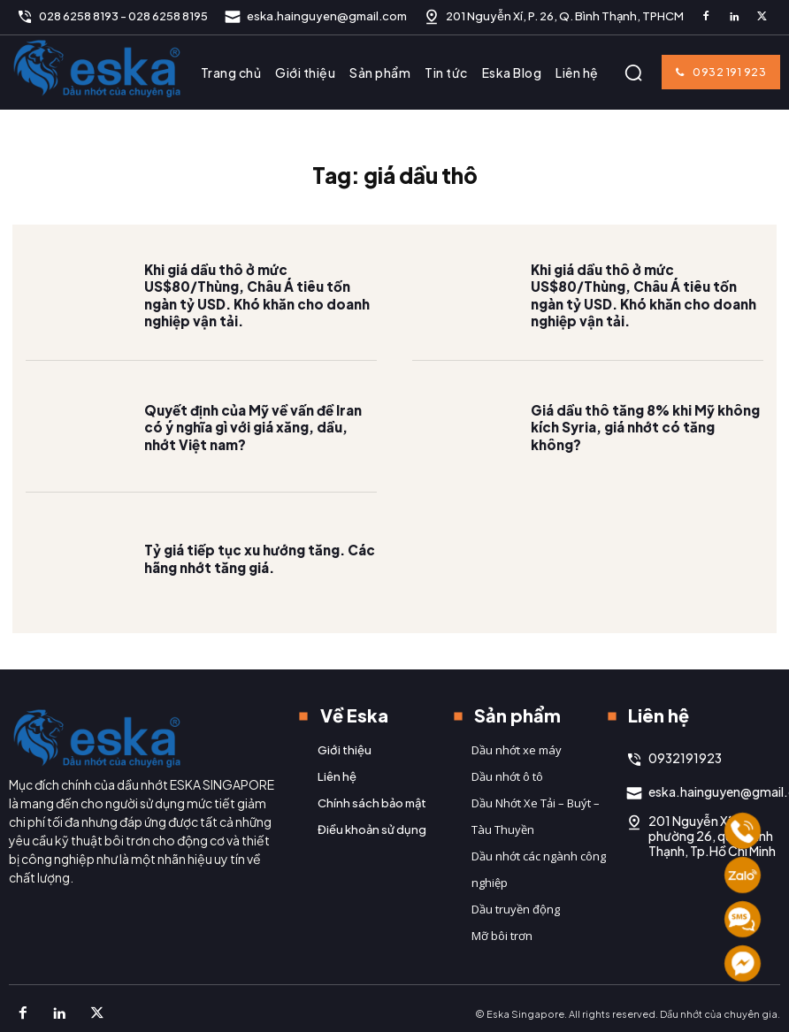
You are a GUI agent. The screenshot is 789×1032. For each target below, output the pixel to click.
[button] (633, 72)
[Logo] (97, 68)
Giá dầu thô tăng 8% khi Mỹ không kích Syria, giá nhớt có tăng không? (645, 450)
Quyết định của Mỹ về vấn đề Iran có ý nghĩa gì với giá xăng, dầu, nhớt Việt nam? (257, 449)
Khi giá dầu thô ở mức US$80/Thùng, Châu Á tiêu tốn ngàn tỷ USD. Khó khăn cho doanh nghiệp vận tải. (260, 318)
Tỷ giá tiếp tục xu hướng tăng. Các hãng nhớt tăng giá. (254, 582)
